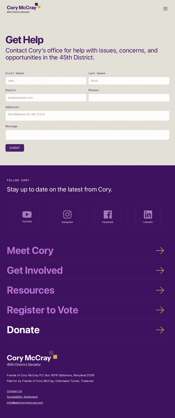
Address (12, 107)
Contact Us (14, 391)
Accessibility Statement (22, 397)
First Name (14, 73)
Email (10, 90)
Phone (93, 90)
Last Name (96, 73)
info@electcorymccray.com (25, 402)
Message (11, 126)
